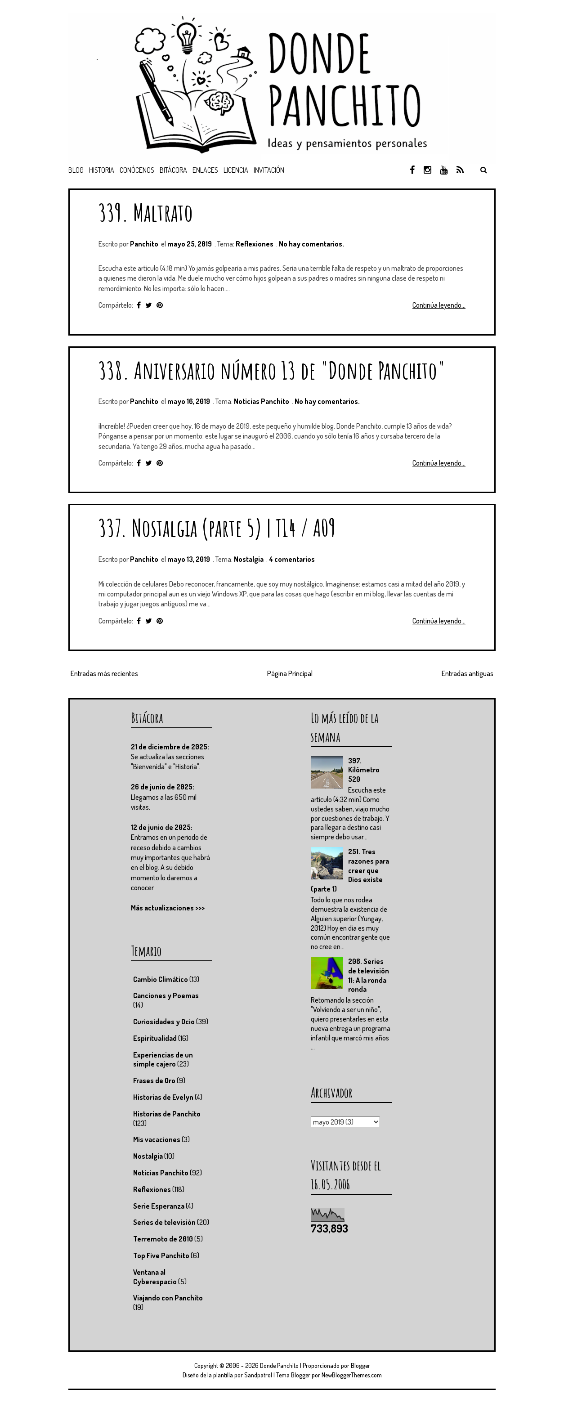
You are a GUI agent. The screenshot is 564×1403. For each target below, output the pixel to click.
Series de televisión (164, 1222)
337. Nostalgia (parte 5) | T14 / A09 (217, 527)
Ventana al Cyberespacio (155, 1277)
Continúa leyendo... (439, 304)
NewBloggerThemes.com (352, 1375)
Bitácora (173, 170)
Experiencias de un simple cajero (163, 1059)
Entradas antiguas (467, 673)
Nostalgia (249, 559)
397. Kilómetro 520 (364, 770)
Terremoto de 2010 (163, 1238)
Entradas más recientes (104, 673)
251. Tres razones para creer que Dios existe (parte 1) (350, 870)
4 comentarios (292, 559)
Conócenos (137, 170)
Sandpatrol (258, 1375)
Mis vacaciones (156, 1139)
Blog (76, 170)
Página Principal (290, 673)
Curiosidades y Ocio (164, 1021)
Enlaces (205, 170)
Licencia (236, 170)
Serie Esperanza (158, 1205)
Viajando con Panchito (168, 1297)
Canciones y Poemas (166, 995)
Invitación (269, 170)
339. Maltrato (145, 212)
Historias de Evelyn (163, 1097)
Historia (101, 170)
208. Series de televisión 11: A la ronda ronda (368, 975)
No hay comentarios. (311, 243)
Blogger (360, 1365)
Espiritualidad (155, 1038)
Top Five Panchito (161, 1255)
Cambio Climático (160, 979)
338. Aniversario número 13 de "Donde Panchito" (271, 370)
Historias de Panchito (167, 1113)
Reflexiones (254, 243)
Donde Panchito (279, 1365)
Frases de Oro (154, 1080)
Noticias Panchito (261, 401)
